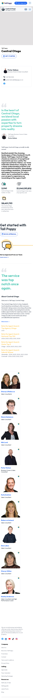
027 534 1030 (8, 77)
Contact (3, 657)
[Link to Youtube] (9, 639)
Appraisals (4, 670)
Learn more (4, 257)
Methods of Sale (6, 682)
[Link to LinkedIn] (6, 639)
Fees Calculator (5, 673)
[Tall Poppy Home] (9, 3)
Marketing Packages (7, 676)
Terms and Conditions (7, 660)
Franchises (4, 654)
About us (3, 647)
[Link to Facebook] (2, 639)
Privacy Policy (5, 663)
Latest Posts (5, 689)
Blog (2, 692)
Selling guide (4, 686)
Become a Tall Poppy (7, 650)
